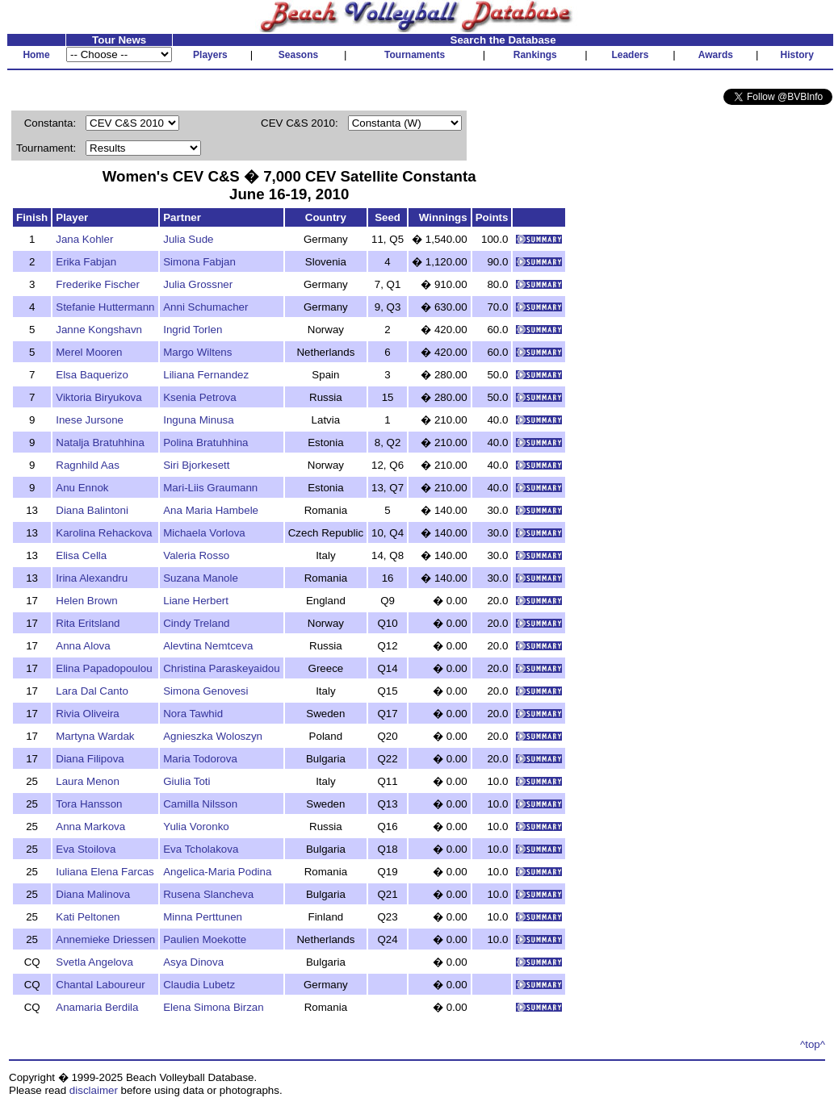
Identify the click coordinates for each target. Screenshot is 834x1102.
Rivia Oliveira (87, 714)
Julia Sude (188, 239)
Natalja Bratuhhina (100, 442)
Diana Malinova (93, 894)
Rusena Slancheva (208, 894)
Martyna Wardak (95, 736)
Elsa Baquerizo (92, 375)
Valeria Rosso (196, 555)
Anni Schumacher (205, 307)
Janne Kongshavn (99, 330)
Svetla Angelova (94, 962)
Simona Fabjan (199, 262)
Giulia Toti (186, 781)
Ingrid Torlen (192, 330)
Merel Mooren (89, 352)
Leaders (629, 55)
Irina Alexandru (92, 578)
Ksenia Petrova (199, 397)
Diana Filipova (90, 759)
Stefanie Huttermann (105, 307)
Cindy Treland (196, 623)
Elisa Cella (81, 555)
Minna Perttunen (202, 917)
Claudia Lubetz (199, 985)
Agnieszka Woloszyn (212, 736)
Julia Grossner (198, 284)
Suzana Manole (200, 578)
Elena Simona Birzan (213, 1007)
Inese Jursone (90, 420)
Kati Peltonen (87, 917)
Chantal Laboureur (100, 985)
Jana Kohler (84, 239)
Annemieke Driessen (105, 939)
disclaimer (93, 1090)
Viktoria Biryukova (98, 397)
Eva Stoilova (85, 849)
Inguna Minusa (198, 420)
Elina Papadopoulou (104, 668)
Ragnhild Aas (87, 465)
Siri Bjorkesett (196, 465)
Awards (715, 55)
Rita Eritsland (87, 623)
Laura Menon (87, 781)
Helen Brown (86, 601)
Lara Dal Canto (92, 691)
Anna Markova (90, 826)
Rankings (535, 55)
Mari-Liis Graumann (210, 488)
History (797, 55)
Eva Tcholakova (200, 849)
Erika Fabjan (86, 262)
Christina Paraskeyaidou (221, 668)
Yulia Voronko (196, 826)
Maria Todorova (200, 759)
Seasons (298, 55)
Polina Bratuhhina (205, 442)
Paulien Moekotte (204, 939)
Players (210, 55)
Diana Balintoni (92, 510)
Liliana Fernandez (206, 375)
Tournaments (414, 55)
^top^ (812, 1044)
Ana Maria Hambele (210, 510)
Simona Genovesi (205, 691)
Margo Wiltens (197, 352)
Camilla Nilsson (200, 804)
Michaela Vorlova (204, 533)
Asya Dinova (193, 962)
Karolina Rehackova (104, 533)
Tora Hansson (89, 804)
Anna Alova (83, 646)
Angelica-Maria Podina (217, 872)
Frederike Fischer (98, 284)
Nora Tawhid (193, 714)
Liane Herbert (195, 601)
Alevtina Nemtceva (208, 646)
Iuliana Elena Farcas (105, 872)
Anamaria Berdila (97, 1007)
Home (36, 55)
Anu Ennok (82, 488)
